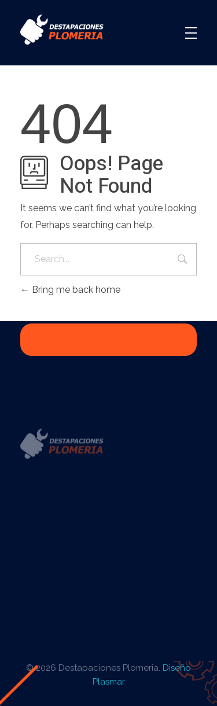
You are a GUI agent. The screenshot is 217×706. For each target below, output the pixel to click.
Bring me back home (70, 289)
